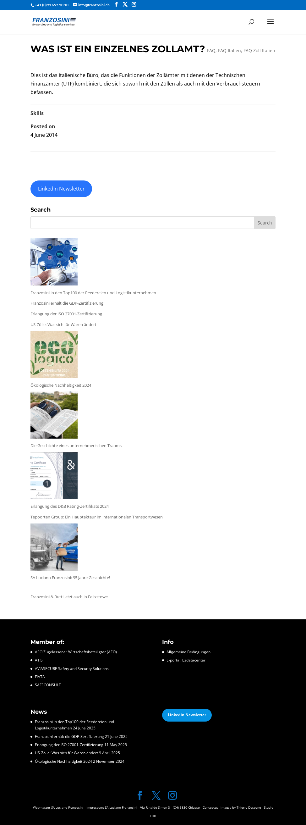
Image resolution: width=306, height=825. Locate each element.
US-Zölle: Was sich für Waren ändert (63, 324)
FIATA (40, 676)
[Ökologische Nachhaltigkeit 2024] (54, 356)
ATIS (39, 660)
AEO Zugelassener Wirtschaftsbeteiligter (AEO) (76, 652)
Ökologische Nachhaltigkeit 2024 (60, 385)
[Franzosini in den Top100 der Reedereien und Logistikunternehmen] (54, 263)
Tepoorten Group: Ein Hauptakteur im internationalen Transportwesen (96, 517)
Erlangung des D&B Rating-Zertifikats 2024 (69, 506)
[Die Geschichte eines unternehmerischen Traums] (54, 416)
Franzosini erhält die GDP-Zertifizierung (66, 303)
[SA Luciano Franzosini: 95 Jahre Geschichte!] (54, 548)
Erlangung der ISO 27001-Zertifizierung (66, 314)
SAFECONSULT (48, 685)
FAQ (211, 50)
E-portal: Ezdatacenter (186, 660)
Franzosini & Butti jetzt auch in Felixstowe (69, 597)
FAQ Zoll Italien (259, 50)
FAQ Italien (229, 50)
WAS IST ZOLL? (48, 160)
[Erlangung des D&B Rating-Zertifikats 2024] (54, 477)
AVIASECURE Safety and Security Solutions (72, 668)
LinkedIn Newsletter (61, 188)
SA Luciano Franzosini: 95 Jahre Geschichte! (70, 577)
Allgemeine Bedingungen (188, 652)
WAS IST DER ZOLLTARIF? (247, 160)
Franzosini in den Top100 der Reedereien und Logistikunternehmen (93, 293)
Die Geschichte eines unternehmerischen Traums (76, 445)
